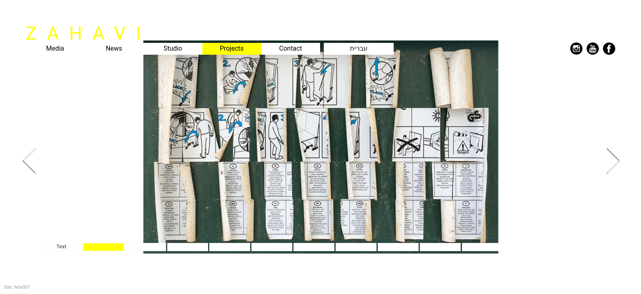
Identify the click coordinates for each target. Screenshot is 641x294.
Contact (290, 48)
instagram (576, 48)
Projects (232, 48)
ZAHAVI (88, 33)
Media (55, 48)
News (114, 48)
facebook (609, 48)
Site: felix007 (17, 287)
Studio (173, 48)
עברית (359, 48)
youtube (593, 48)
